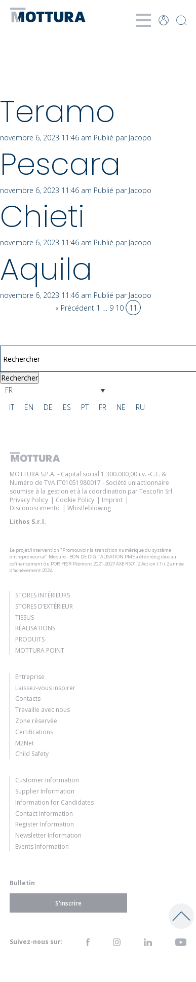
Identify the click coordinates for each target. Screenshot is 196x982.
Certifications (34, 732)
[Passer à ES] (67, 407)
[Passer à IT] (11, 407)
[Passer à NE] (121, 407)
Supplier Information (44, 791)
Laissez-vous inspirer (45, 688)
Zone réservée (36, 720)
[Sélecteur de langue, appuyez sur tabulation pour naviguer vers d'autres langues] (55, 390)
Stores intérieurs (42, 595)
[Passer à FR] (102, 407)
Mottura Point (39, 650)
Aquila (46, 269)
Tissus (24, 617)
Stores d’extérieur (44, 606)
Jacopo (140, 137)
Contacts (28, 698)
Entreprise (30, 676)
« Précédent (74, 308)
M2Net (24, 743)
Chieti (42, 216)
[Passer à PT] (85, 407)
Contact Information (44, 813)
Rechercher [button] (19, 378)
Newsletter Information (48, 835)
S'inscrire (68, 902)
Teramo (57, 111)
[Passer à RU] (140, 407)
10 (119, 308)
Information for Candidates (54, 802)
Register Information (44, 824)
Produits (30, 639)
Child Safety (32, 753)
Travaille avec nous (42, 709)
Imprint (112, 500)
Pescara (60, 164)
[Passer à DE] (48, 407)
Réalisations (35, 628)
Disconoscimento (35, 508)
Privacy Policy (29, 500)
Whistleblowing (89, 508)
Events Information (42, 846)
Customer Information (47, 780)
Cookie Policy (75, 500)
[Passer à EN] (28, 407)
